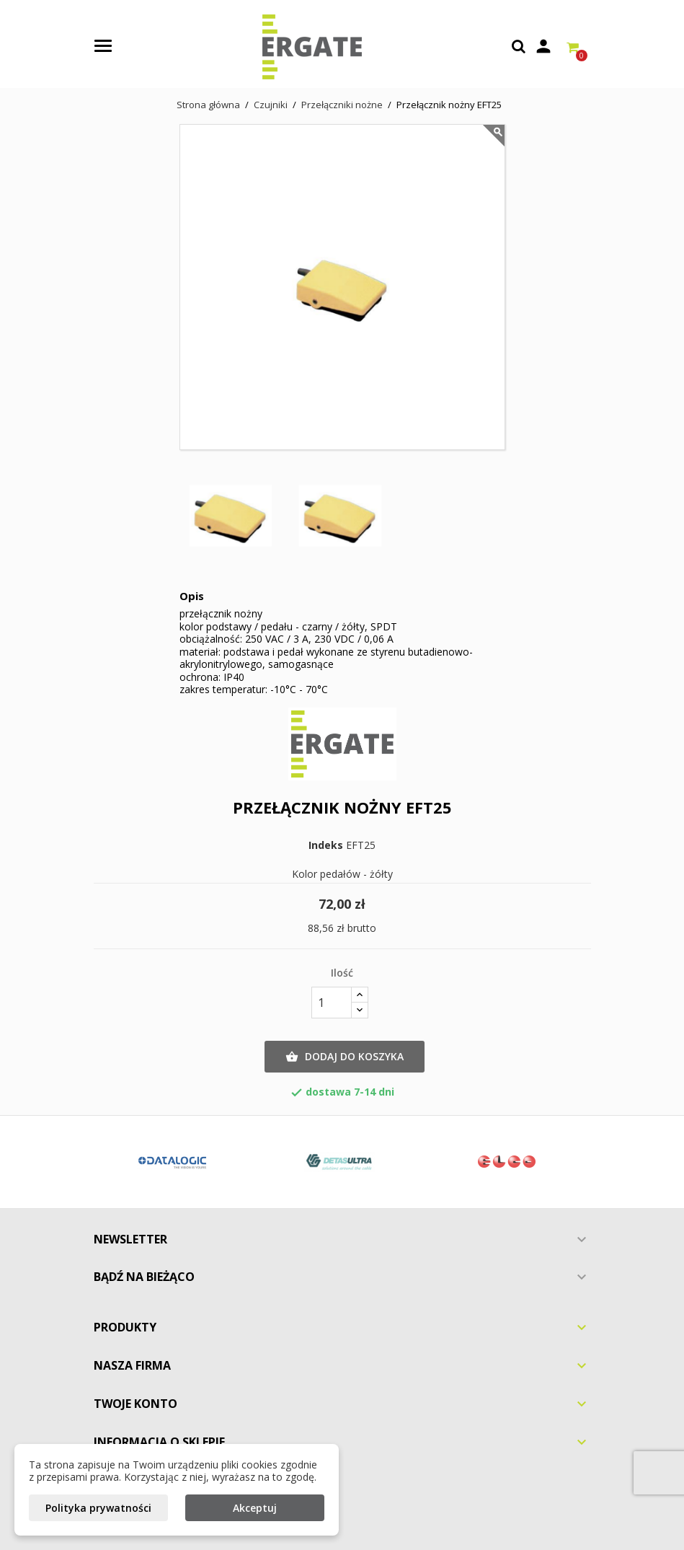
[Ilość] (331, 1002)
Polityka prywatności (98, 1508)
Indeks (325, 845)
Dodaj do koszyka (344, 1056)
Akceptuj (255, 1508)
